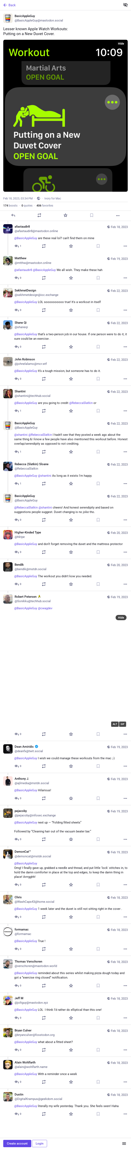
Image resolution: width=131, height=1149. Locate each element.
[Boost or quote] (39, 215)
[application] (71, 671)
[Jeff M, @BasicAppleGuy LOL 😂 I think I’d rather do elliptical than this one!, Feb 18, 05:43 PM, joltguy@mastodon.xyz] (65, 1008)
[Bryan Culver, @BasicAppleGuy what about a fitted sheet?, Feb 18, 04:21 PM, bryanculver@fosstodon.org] (65, 1041)
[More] (117, 215)
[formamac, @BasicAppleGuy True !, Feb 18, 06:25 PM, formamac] (65, 940)
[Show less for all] (125, 5)
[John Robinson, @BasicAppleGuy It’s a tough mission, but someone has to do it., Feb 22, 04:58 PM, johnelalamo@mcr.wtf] (65, 369)
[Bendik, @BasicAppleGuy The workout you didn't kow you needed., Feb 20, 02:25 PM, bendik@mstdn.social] (65, 575)
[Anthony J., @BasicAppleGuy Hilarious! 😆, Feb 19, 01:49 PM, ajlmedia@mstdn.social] (65, 789)
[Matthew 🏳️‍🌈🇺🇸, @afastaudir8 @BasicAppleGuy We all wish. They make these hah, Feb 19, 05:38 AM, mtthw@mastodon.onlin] (65, 269)
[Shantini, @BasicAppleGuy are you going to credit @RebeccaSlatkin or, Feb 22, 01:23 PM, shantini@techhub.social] (65, 401)
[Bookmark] (91, 215)
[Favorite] (65, 215)
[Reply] (13, 215)
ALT (115, 724)
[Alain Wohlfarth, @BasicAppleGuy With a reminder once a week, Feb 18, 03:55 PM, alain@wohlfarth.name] (65, 1073)
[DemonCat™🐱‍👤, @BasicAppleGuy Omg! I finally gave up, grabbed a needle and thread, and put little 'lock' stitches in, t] (65, 868)
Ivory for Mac (52, 198)
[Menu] (124, 1143)
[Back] (60, 5)
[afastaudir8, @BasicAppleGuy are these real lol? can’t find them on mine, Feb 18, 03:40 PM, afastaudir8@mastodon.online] (65, 237)
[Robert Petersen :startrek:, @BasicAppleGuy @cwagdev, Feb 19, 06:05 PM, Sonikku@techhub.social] (65, 666)
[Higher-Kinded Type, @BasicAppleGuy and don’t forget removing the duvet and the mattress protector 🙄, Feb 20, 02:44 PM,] (65, 543)
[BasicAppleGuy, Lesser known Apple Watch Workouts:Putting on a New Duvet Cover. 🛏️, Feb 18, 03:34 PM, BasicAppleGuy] (65, 115)
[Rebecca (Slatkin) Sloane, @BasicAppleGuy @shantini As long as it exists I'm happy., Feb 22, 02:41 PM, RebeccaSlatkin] (65, 474)
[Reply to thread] (18, 246)
